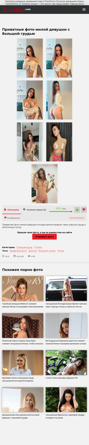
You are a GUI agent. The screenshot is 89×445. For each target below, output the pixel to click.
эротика (33, 251)
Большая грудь (24, 247)
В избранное (12, 218)
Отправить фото (44, 236)
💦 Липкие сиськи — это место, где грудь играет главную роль (51, 4)
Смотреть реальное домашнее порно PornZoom (30, 1)
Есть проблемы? (77, 218)
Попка (60, 251)
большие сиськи (47, 251)
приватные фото (18, 251)
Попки (38, 247)
